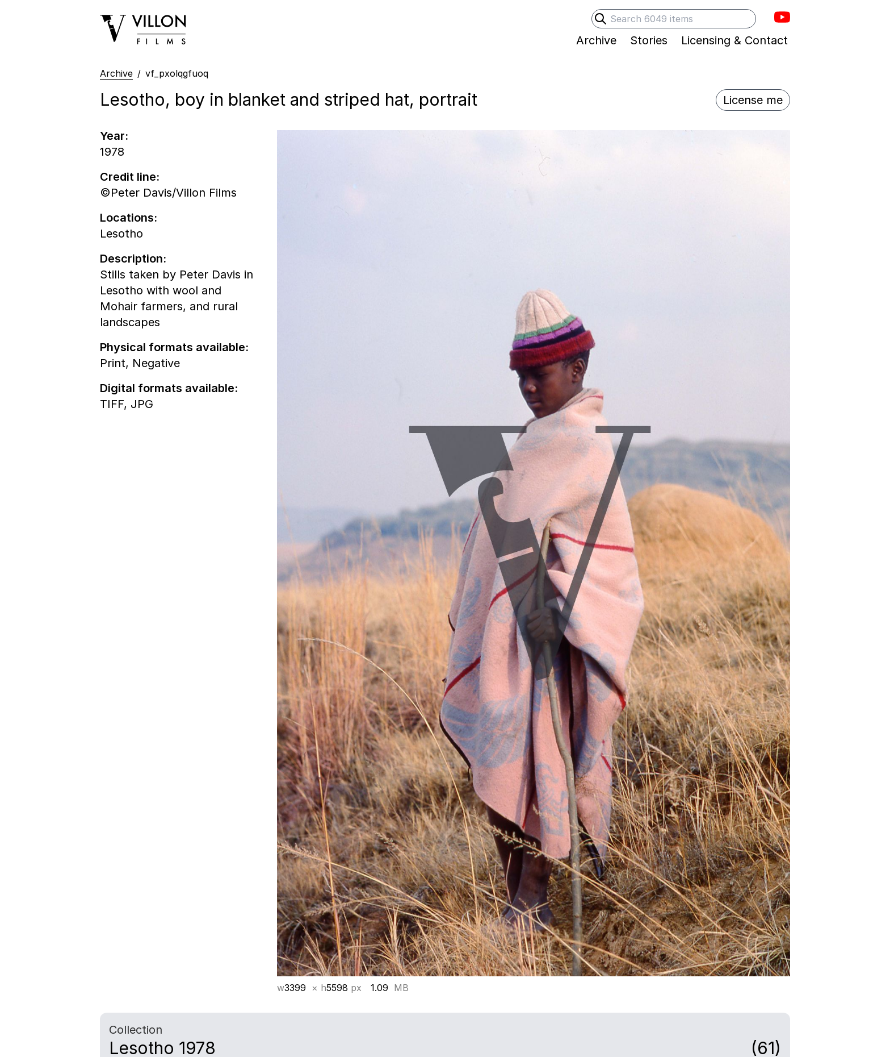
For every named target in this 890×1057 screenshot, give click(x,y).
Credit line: (129, 177)
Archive (116, 73)
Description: (133, 258)
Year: (114, 136)
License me (753, 100)
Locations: (128, 217)
